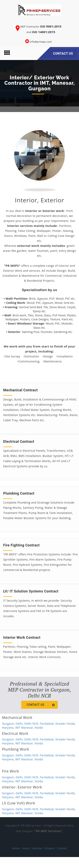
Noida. (39, 743)
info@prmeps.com (41, 41)
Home (15, 848)
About (25, 848)
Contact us (41, 705)
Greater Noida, (65, 723)
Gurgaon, (9, 723)
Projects (50, 848)
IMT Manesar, (25, 727)
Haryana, (8, 727)
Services (37, 848)
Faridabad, (47, 723)
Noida (39, 727)
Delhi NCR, (32, 723)
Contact (62, 848)
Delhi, (20, 723)
